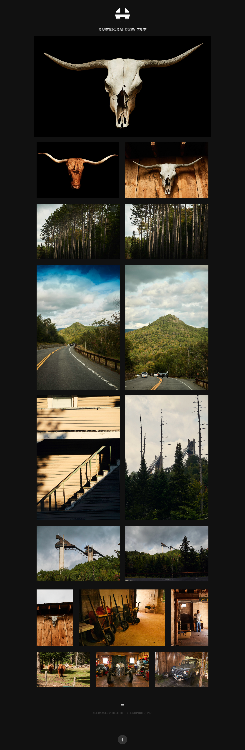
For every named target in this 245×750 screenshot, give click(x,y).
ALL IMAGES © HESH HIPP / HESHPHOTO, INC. (122, 713)
